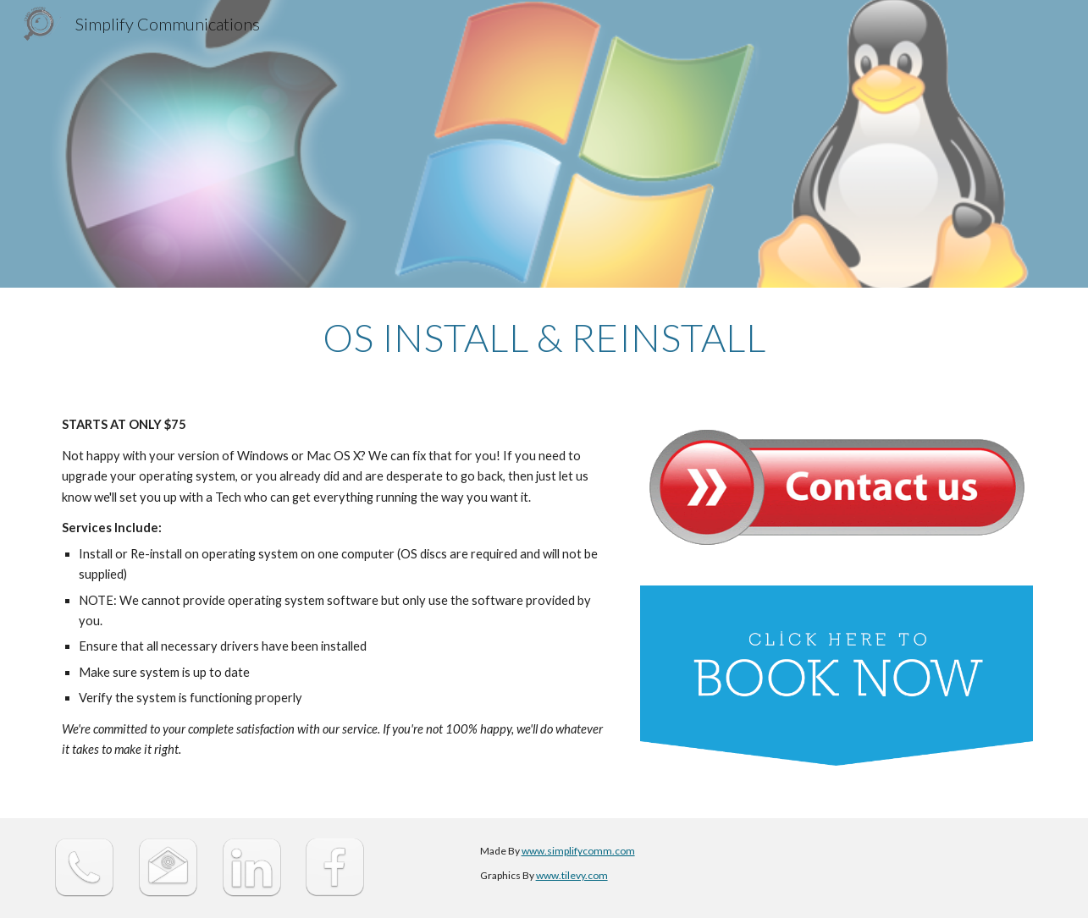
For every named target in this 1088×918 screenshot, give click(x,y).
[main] (543, 337)
